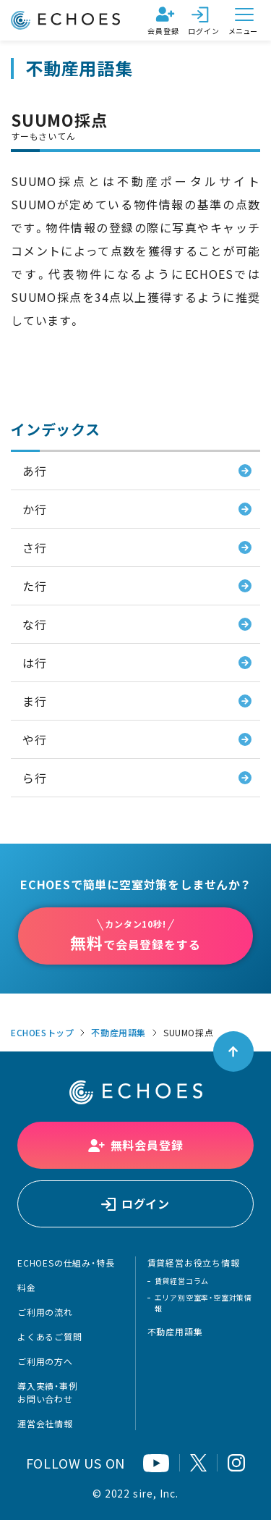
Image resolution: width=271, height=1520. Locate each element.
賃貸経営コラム (182, 1280)
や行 (34, 739)
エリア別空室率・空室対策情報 (203, 1303)
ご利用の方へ (45, 1361)
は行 (34, 662)
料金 (26, 1287)
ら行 (34, 777)
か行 (34, 509)
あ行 (34, 470)
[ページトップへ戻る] (233, 1051)
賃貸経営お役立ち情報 (193, 1262)
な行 (34, 624)
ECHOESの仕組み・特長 (65, 1262)
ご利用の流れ (45, 1312)
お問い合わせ (45, 1399)
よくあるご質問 (49, 1336)
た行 (34, 586)
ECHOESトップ (42, 1032)
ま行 (34, 701)
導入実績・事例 (47, 1386)
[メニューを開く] (244, 20)
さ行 (34, 547)
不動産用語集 (118, 1032)
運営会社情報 (45, 1423)
